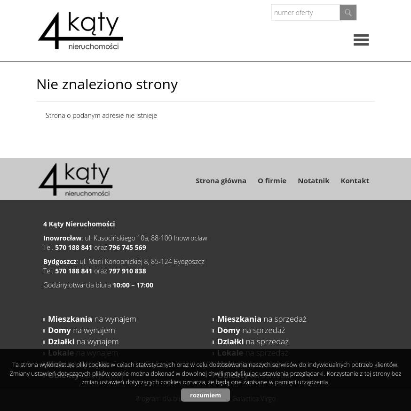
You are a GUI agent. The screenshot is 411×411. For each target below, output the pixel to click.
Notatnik (313, 180)
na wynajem (92, 318)
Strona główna (221, 180)
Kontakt (355, 180)
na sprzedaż (262, 318)
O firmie (272, 180)
